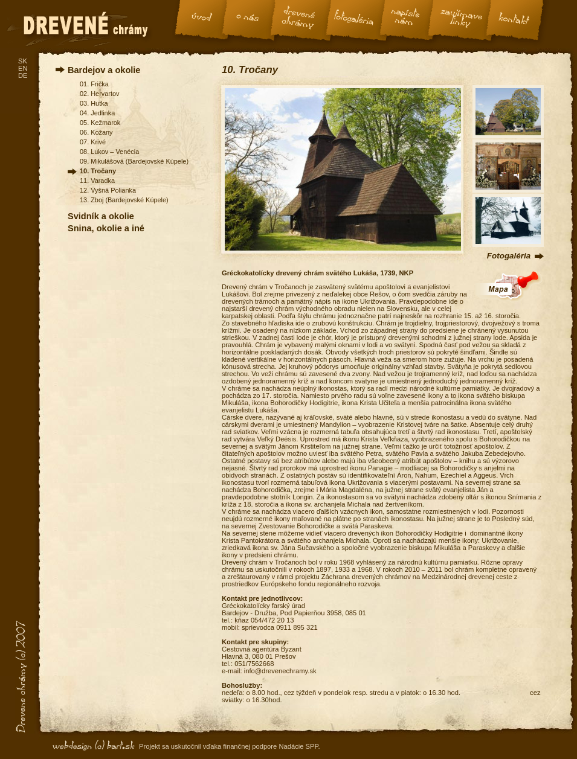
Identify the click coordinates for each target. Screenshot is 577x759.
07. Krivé (93, 142)
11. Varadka (97, 180)
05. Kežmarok (100, 122)
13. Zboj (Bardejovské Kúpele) (124, 199)
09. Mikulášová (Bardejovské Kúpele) (134, 161)
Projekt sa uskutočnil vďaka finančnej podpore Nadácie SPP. (229, 746)
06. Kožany (96, 132)
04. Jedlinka (97, 113)
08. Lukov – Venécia (109, 151)
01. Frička (94, 84)
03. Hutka (94, 103)
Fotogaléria (508, 255)
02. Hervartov (99, 93)
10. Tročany (98, 171)
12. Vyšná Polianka (108, 190)
